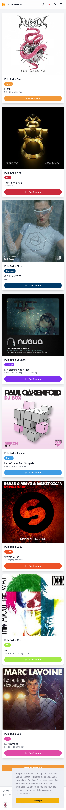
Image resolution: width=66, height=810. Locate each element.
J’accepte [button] (37, 801)
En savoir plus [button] (23, 794)
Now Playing (33, 98)
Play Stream (33, 191)
